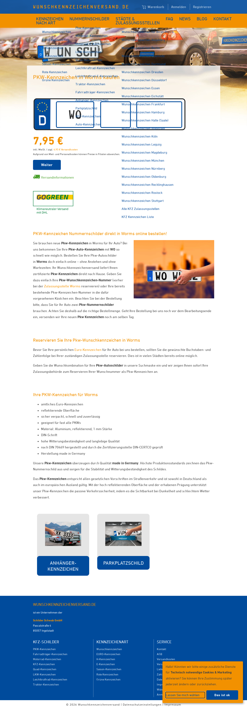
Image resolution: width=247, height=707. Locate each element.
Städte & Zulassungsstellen (127, 20)
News (172, 18)
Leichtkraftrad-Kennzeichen (50, 677)
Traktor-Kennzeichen (46, 682)
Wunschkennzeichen (109, 647)
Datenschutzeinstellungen (142, 702)
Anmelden (178, 7)
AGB (159, 652)
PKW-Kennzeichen (44, 647)
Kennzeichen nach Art (47, 20)
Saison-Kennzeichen (108, 667)
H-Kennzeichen (105, 657)
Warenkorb (153, 7)
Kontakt (204, 18)
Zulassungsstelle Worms (62, 284)
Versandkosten (166, 657)
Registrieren (202, 7)
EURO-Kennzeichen (108, 652)
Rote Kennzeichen (107, 672)
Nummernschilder (88, 18)
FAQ (158, 18)
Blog (187, 18)
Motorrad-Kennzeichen (47, 657)
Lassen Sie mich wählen (182, 695)
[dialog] (202, 682)
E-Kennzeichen (105, 662)
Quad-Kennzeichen (44, 667)
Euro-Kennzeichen (87, 348)
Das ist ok (222, 695)
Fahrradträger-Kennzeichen (50, 652)
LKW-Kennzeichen (44, 672)
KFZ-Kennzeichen (44, 662)
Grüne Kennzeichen (108, 677)
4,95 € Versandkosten (66, 147)
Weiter (47, 163)
